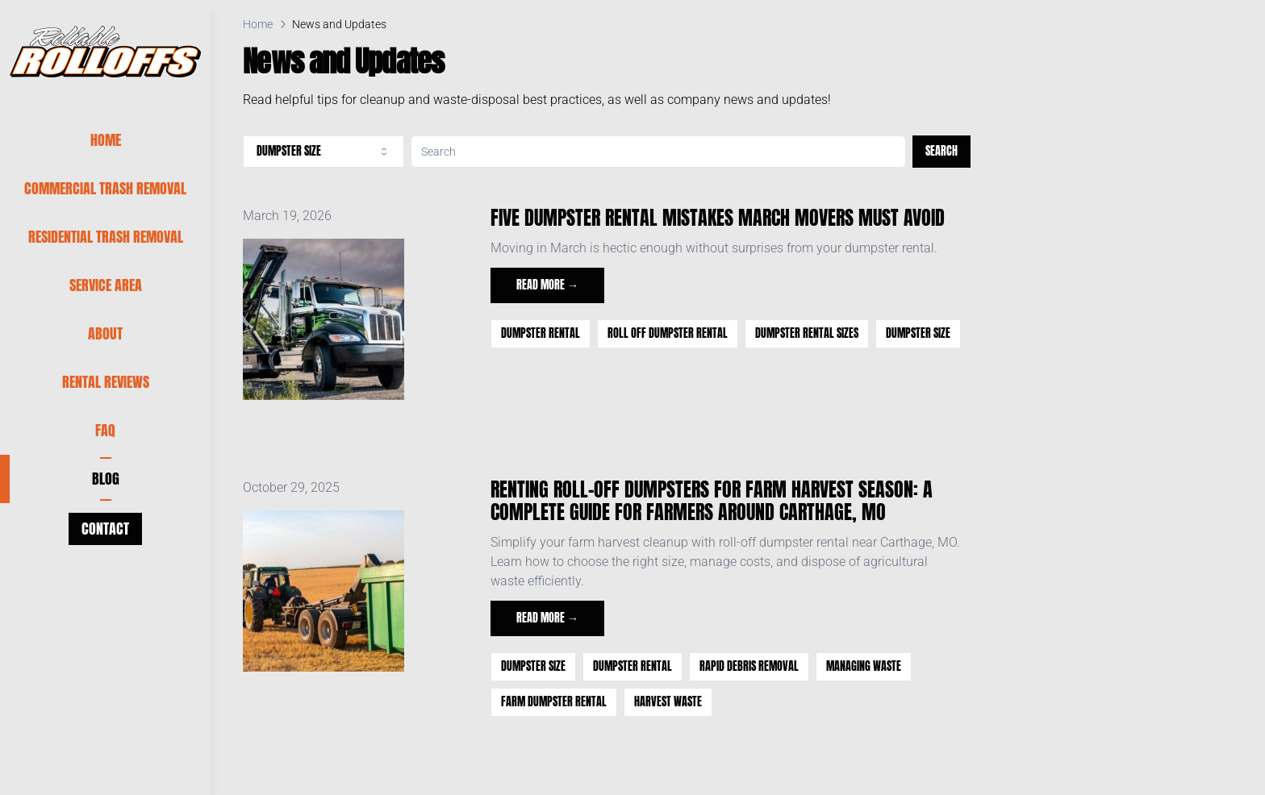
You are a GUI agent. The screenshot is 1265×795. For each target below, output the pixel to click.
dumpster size (918, 333)
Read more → (547, 285)
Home (258, 24)
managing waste (863, 666)
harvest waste (668, 701)
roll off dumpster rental (667, 333)
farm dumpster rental (554, 701)
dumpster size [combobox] (323, 151)
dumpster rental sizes (806, 333)
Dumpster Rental (540, 333)
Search (941, 151)
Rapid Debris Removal (749, 666)
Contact (105, 528)
